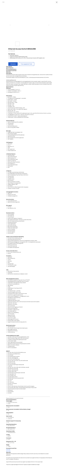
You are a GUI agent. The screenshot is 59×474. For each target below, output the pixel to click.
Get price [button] (13, 64)
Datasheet (8, 449)
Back (3, 2)
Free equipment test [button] (26, 64)
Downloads (8, 451)
